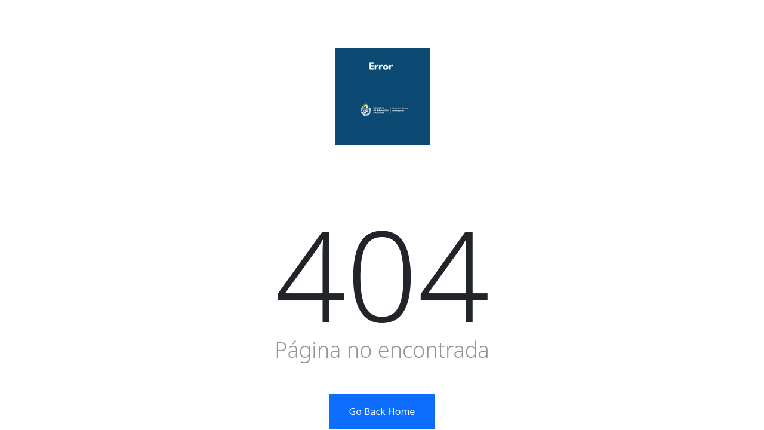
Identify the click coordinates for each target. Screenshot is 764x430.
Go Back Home (382, 411)
